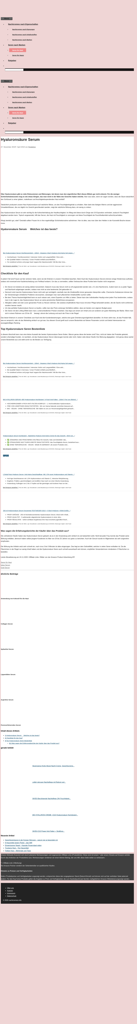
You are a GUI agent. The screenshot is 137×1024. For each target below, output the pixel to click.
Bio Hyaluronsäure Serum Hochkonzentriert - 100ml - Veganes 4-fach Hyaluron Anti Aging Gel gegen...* (39, 253)
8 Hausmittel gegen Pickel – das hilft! (18, 843)
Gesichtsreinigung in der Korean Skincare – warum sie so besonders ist (31, 840)
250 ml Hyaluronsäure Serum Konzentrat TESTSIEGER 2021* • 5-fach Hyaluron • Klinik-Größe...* (36, 510)
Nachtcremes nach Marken (22, 40)
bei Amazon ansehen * (11, 266)
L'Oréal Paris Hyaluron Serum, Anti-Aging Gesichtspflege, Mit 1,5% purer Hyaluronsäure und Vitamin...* (39, 474)
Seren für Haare (18, 55)
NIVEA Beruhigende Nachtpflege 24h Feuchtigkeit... (51, 798)
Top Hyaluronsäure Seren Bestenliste (18, 741)
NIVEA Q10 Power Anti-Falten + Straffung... (48, 831)
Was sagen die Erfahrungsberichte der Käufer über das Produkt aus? (34, 743)
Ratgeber (12, 61)
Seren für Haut (17, 50)
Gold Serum (5, 568)
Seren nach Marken (18, 45)
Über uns (10, 888)
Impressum (11, 893)
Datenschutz (11, 896)
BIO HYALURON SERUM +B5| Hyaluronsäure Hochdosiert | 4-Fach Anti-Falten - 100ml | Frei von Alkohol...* (40, 399)
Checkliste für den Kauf (13, 738)
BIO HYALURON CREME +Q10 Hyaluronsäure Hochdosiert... (55, 815)
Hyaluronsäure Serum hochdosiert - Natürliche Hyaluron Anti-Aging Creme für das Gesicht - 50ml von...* (39, 436)
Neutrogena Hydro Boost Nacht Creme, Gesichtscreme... (53, 766)
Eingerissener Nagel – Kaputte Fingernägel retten (23, 845)
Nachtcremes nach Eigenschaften (24, 24)
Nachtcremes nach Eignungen (23, 29)
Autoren (10, 891)
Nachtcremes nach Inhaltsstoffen (24, 34)
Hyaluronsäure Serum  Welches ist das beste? (22, 735)
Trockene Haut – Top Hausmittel (17, 848)
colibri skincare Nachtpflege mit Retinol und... (49, 782)
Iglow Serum (5, 565)
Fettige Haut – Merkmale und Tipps (18, 851)
